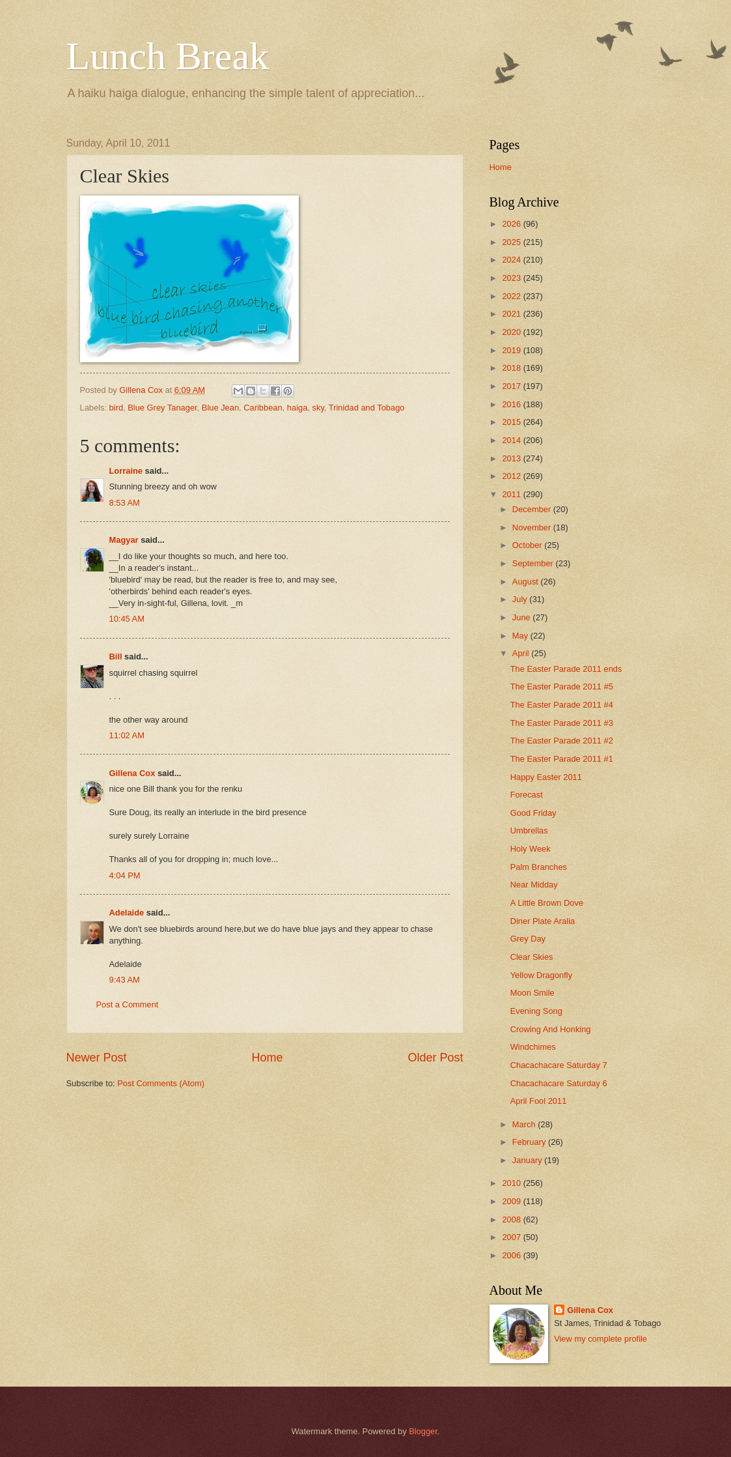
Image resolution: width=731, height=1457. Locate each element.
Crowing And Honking (550, 1029)
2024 (512, 260)
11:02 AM (127, 735)
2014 (512, 440)
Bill (115, 656)
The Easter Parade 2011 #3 (561, 723)
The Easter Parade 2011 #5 (561, 686)
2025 (512, 242)
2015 (512, 422)
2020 (512, 332)
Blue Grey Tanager (162, 407)
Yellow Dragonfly (541, 975)
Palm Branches (538, 867)
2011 (512, 494)
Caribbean (262, 407)
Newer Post (96, 1057)
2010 (512, 1183)
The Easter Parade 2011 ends (566, 669)
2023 (512, 278)
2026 (512, 224)
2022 (512, 296)
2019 (512, 350)
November (532, 527)
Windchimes (533, 1047)
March (525, 1124)
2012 (512, 476)
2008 (512, 1219)
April (521, 653)
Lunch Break (167, 56)
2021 (512, 314)
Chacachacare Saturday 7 (558, 1065)
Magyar (124, 540)
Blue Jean (220, 407)
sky (318, 407)
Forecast (526, 795)
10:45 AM (127, 619)
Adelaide (127, 912)
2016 (512, 404)
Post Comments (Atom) (160, 1083)
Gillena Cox (132, 773)
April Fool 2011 (538, 1101)
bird (116, 407)
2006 (512, 1255)
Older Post (435, 1057)
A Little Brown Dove (546, 903)
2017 (512, 386)
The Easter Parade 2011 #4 (561, 705)
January (528, 1160)
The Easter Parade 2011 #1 (561, 759)
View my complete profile (600, 1339)
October (528, 545)
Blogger (423, 1431)
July (520, 599)
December (532, 509)
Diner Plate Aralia (542, 921)
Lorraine (126, 471)
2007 (512, 1237)
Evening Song (536, 1011)
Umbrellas (529, 830)
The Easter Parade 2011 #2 (561, 740)
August (526, 581)
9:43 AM (124, 980)
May (521, 636)
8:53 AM (124, 503)
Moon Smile (532, 993)
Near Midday (534, 884)
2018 (512, 368)
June (522, 617)
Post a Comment (127, 1004)
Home (267, 1057)
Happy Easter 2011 (546, 777)
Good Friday (533, 813)
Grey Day (527, 939)
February (530, 1142)
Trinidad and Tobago (367, 407)
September (534, 563)
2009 (512, 1201)
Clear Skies (531, 957)
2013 (512, 458)
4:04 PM (125, 875)
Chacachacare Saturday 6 (558, 1083)
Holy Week (530, 849)
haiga (297, 407)
